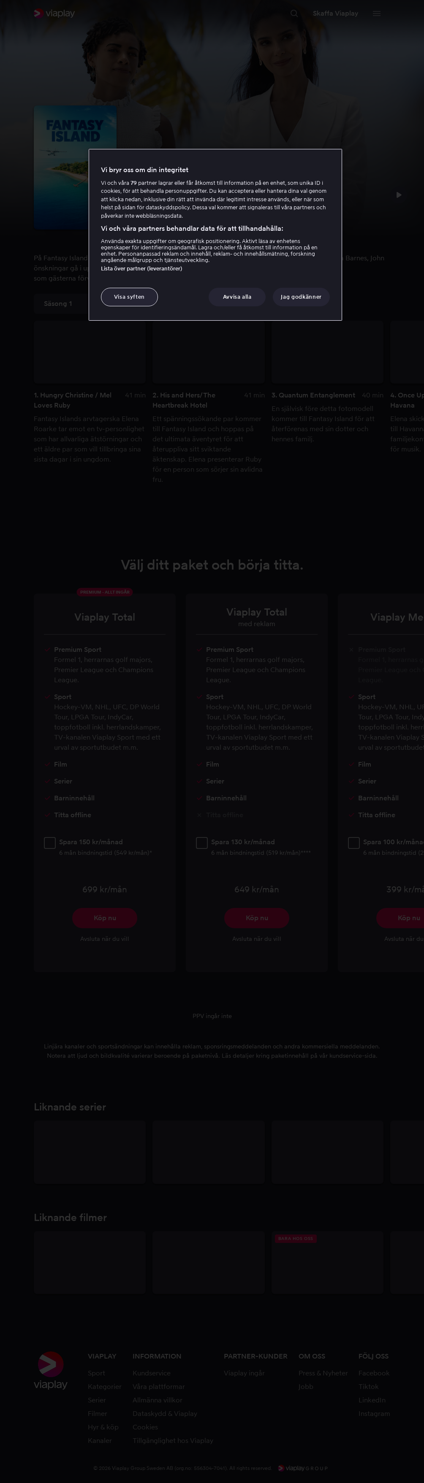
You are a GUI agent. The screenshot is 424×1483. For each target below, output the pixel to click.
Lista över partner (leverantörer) (141, 268)
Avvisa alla (237, 297)
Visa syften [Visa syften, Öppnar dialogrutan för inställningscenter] (129, 297)
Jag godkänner (301, 297)
